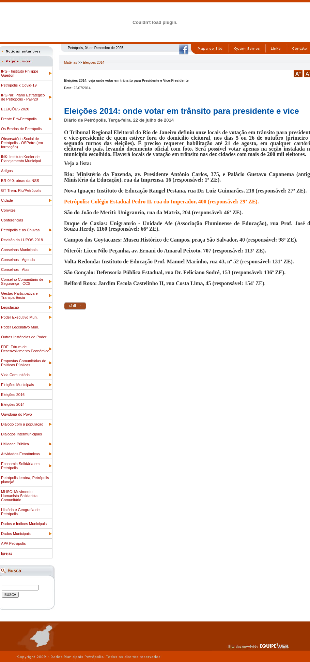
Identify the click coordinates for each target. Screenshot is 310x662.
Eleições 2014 (94, 62)
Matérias (70, 62)
